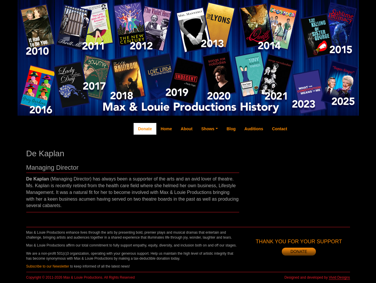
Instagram (333, 152)
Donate (145, 128)
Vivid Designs (339, 277)
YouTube (320, 146)
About (187, 128)
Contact (279, 128)
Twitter (309, 143)
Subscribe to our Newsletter (47, 266)
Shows (207, 128)
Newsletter (344, 152)
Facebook (297, 149)
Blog (231, 128)
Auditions (253, 128)
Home (166, 128)
